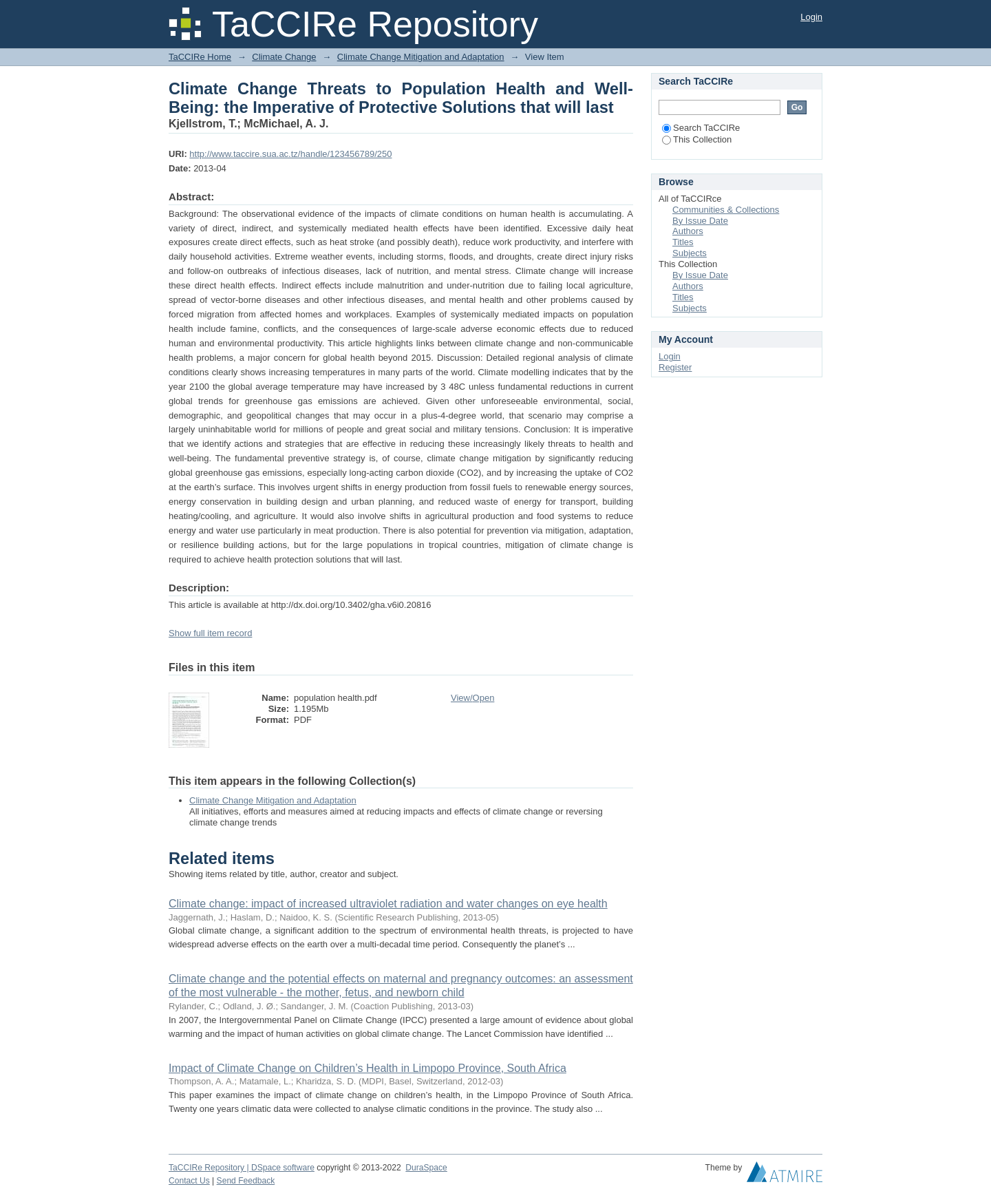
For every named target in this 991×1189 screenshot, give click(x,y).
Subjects (689, 253)
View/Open (472, 698)
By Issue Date (700, 220)
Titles (683, 242)
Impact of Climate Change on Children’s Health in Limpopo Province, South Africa (367, 1068)
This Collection (697, 139)
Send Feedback (246, 1181)
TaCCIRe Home (200, 57)
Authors (687, 231)
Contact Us (189, 1181)
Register (675, 367)
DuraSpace (426, 1167)
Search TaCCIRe (701, 128)
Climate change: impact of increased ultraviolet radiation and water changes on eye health (388, 903)
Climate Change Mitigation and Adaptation (420, 57)
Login (811, 17)
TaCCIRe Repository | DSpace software (242, 1167)
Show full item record (210, 633)
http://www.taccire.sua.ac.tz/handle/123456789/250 (290, 154)
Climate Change (284, 57)
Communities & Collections (725, 209)
